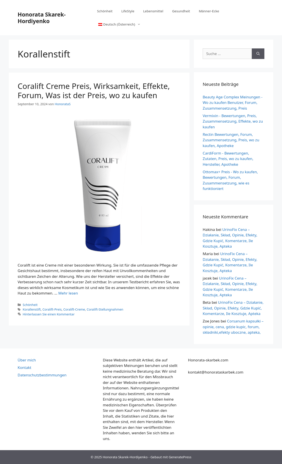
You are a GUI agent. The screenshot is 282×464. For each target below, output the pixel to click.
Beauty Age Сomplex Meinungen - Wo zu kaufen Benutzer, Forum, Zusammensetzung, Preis (232, 102)
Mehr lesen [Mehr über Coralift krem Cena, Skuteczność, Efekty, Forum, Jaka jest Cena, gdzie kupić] (68, 293)
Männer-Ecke (209, 11)
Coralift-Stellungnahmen (105, 309)
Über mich (27, 360)
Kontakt (24, 367)
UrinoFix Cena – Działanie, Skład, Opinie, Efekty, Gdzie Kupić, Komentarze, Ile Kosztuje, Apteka (233, 308)
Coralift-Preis (52, 309)
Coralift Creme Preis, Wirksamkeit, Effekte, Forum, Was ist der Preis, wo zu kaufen (94, 90)
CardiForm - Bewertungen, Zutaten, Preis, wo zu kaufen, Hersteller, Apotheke (228, 159)
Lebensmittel (153, 11)
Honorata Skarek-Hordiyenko (42, 18)
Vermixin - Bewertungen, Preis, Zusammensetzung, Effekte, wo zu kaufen (233, 121)
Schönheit (105, 11)
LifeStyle (127, 11)
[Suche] (258, 53)
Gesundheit (181, 11)
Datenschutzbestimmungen (42, 374)
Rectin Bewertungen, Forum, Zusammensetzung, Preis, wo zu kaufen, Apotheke (231, 140)
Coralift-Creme (74, 309)
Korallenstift (32, 309)
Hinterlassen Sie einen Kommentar (48, 314)
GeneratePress (180, 457)
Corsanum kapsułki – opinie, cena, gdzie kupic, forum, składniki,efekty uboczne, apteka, (233, 327)
